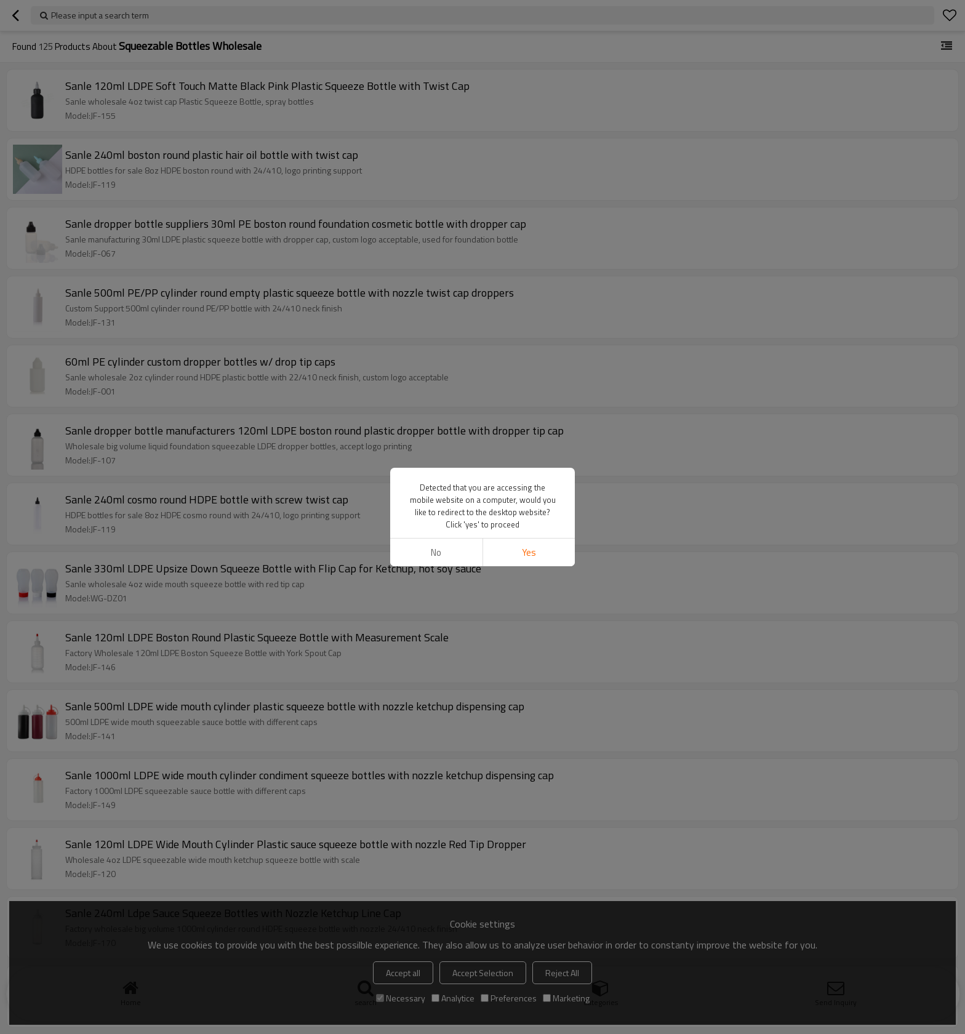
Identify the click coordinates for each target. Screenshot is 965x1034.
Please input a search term (100, 15)
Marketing (566, 998)
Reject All (562, 972)
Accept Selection (482, 972)
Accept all (403, 972)
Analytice (452, 998)
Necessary (400, 998)
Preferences (509, 998)
